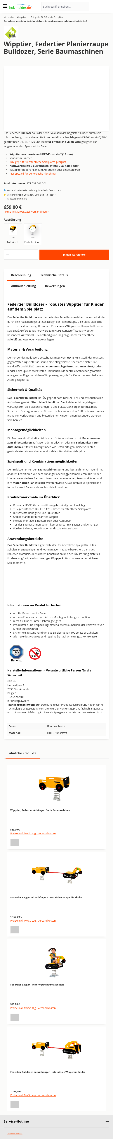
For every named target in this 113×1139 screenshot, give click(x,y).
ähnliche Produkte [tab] (22, 753)
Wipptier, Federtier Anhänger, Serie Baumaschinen (40, 810)
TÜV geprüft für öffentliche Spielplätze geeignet (38, 162)
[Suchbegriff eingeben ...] (60, 6)
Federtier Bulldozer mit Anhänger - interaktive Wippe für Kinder (47, 1072)
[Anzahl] (21, 255)
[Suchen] (84, 6)
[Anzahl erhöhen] (34, 255)
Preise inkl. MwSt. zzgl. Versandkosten (26, 211)
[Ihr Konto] (98, 6)
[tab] (21, 275)
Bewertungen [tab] (55, 286)
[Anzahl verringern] (7, 255)
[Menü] (5, 6)
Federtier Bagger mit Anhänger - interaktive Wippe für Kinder (46, 897)
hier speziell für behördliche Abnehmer (33, 173)
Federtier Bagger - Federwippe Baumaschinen (37, 984)
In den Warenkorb (74, 254)
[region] (56, 935)
